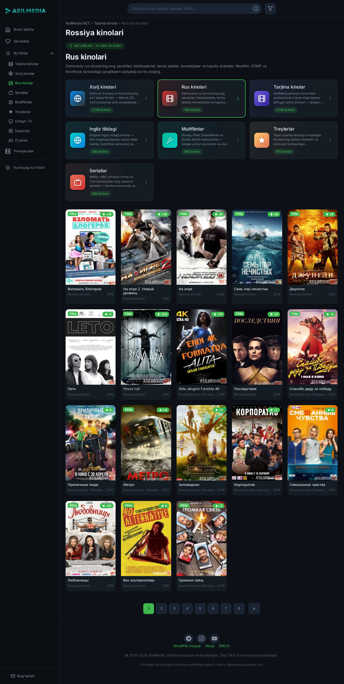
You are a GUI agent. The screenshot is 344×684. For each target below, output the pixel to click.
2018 (110, 294)
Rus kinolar (21, 83)
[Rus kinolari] (202, 98)
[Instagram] (201, 638)
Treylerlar (20, 112)
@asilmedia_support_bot (245, 665)
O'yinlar (18, 140)
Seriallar (18, 92)
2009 (220, 294)
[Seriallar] (109, 182)
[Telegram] (189, 638)
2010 (165, 298)
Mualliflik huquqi (187, 646)
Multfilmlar (20, 102)
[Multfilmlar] (202, 140)
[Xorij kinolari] (109, 98)
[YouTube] (214, 638)
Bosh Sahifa (19, 29)
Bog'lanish (23, 676)
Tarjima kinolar (24, 64)
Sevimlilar (17, 41)
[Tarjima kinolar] (294, 98)
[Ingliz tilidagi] (109, 140)
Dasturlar (19, 131)
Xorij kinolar (22, 73)
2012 (332, 294)
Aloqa (209, 646)
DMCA (224, 646)
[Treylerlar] (294, 140)
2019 (221, 394)
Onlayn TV (20, 121)
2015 (110, 490)
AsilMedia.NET (78, 23)
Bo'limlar (30, 53)
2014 (276, 490)
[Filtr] (270, 8)
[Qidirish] (256, 8)
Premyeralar (19, 151)
